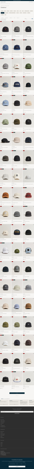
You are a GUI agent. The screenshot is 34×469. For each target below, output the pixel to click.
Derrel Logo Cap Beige (25, 368)
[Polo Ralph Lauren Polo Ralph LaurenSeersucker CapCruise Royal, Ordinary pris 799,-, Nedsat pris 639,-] (17, 306)
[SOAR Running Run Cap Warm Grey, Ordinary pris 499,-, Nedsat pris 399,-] (17, 140)
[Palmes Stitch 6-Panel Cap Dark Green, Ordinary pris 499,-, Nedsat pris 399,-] (28, 66)
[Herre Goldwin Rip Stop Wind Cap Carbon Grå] (28, 213)
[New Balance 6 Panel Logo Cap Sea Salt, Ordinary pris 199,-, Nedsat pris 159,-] (17, 66)
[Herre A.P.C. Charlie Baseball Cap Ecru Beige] (17, 194)
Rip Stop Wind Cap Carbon (26, 221)
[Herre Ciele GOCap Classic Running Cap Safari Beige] (28, 102)
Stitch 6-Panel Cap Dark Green (26, 73)
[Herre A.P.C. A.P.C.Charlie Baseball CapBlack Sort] (28, 120)
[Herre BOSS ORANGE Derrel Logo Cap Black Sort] (5, 360)
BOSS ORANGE (1, 367)
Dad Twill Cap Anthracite (3, 165)
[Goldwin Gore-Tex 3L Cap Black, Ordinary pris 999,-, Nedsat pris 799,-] (17, 159)
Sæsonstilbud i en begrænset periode (17, 0)
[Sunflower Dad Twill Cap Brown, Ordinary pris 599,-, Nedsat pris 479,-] (17, 122)
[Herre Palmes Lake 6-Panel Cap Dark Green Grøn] (5, 120)
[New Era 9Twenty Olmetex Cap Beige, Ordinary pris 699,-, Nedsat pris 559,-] (28, 306)
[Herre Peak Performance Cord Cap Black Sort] (5, 378)
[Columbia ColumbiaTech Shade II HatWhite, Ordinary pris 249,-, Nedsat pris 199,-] (5, 343)
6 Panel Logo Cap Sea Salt (15, 73)
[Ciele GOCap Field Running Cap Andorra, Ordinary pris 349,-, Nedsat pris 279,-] (28, 196)
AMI (0, 35)
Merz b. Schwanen (2, 238)
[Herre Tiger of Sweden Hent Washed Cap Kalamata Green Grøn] (5, 323)
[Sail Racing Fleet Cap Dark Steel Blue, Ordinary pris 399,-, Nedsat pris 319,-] (5, 288)
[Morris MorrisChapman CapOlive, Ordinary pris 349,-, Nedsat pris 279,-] (17, 325)
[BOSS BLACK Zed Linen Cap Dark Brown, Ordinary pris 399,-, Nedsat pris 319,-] (28, 343)
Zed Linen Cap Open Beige (3, 313)
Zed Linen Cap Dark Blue (15, 350)
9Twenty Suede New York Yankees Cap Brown (5, 202)
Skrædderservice (2, 437)
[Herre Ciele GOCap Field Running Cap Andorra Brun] (28, 194)
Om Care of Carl (2, 419)
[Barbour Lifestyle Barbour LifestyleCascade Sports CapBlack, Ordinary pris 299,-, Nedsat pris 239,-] (28, 29)
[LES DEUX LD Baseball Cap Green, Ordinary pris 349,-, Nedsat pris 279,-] (17, 251)
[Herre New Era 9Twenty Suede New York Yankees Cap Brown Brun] (5, 194)
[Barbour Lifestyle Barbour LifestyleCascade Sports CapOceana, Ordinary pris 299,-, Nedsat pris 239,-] (5, 48)
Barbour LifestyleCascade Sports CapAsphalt (15, 36)
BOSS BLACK (1, 312)
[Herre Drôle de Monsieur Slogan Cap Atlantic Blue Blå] (5, 102)
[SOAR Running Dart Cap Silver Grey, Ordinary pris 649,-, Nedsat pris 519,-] (5, 177)
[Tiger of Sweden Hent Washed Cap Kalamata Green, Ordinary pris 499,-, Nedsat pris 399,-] (5, 325)
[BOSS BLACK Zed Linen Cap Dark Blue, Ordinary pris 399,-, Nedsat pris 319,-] (17, 343)
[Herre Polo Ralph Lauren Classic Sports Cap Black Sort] (28, 83)
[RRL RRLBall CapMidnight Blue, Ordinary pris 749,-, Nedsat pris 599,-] (5, 85)
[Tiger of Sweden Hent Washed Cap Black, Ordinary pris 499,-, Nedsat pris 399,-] (28, 233)
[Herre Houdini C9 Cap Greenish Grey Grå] (17, 286)
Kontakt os (2, 432)
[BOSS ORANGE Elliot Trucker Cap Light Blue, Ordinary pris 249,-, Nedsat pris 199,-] (28, 251)
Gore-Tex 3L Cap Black (14, 165)
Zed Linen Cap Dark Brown (26, 350)
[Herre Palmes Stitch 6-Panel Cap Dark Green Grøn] (28, 65)
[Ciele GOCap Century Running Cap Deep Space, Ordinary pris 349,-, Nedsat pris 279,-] (17, 85)
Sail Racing (13, 275)
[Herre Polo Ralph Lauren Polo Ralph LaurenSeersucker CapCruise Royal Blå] (17, 305)
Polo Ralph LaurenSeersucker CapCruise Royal (16, 313)
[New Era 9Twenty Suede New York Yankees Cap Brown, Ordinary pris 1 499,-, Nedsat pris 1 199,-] (5, 196)
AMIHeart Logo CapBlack (3, 36)
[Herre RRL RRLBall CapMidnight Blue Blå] (5, 83)
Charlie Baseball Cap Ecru (15, 202)
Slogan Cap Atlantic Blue (3, 110)
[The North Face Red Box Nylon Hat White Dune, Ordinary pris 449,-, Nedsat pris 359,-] (17, 380)
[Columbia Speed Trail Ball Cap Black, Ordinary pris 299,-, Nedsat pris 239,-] (28, 325)
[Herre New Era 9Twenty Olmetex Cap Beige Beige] (28, 305)
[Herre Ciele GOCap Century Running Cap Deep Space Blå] (17, 83)
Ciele (23, 109)
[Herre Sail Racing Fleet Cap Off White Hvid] (17, 175)
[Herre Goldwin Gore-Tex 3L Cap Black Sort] (17, 157)
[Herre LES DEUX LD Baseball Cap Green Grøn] (17, 249)
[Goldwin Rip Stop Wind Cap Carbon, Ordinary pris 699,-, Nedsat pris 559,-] (28, 214)
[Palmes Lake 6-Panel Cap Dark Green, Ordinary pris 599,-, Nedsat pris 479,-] (5, 122)
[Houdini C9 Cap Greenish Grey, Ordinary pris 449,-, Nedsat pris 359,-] (17, 288)
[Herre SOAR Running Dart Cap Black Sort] (17, 102)
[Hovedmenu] (32, 1)
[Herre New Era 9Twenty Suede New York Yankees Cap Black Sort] (28, 139)
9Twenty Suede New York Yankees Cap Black (28, 147)
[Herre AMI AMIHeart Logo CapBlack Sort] (5, 28)
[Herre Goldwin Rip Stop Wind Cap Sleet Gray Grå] (28, 286)
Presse (1, 424)
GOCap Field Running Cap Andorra (27, 202)
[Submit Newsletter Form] (32, 411)
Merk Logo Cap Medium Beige (3, 221)
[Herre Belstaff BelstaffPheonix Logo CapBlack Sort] (5, 139)
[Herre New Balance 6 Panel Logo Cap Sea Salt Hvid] (17, 65)
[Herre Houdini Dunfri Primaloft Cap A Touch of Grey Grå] (5, 249)
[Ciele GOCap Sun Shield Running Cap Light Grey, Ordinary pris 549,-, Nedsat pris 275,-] (28, 177)
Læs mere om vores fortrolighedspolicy (17, 413)
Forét (12, 220)
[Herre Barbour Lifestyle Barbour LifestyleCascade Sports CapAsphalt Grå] (17, 28)
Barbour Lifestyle (14, 35)
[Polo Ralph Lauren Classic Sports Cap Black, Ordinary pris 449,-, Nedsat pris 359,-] (28, 85)
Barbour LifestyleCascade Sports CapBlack (28, 36)
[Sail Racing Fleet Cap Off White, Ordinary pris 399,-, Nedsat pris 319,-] (17, 177)
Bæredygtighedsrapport (3, 426)
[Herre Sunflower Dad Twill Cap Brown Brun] (17, 120)
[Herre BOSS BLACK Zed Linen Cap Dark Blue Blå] (17, 342)
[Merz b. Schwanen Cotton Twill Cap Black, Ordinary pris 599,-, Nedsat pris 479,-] (28, 159)
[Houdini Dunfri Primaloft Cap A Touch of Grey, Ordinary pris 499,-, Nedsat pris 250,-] (5, 251)
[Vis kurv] (31, 2)
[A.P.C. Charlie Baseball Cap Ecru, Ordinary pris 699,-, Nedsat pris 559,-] (17, 196)
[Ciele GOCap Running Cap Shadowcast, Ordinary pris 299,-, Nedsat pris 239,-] (28, 48)
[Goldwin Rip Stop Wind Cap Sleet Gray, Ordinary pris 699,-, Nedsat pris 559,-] (28, 288)
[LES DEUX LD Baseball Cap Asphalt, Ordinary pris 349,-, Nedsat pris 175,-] (28, 380)
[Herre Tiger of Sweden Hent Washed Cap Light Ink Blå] (5, 268)
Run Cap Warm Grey (14, 147)
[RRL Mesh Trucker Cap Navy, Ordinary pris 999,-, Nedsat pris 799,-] (17, 233)
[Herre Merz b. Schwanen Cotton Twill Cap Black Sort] (28, 157)
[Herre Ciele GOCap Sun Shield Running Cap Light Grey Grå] (28, 175)
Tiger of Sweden (25, 238)
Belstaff (1, 146)
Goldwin (24, 220)
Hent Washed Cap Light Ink (3, 276)
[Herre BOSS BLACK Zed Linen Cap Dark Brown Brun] (28, 342)
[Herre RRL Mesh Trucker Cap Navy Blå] (17, 231)
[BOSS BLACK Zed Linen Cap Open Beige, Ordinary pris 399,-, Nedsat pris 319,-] (5, 306)
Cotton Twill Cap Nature (3, 239)
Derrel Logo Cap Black (3, 368)
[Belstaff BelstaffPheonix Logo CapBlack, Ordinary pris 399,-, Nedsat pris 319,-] (5, 140)
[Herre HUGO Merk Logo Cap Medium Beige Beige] (5, 213)
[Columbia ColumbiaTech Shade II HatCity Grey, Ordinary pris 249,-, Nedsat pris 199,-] (5, 66)
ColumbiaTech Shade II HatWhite (4, 350)
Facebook (2, 443)
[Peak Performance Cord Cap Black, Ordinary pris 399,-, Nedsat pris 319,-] (5, 380)
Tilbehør (2, 14)
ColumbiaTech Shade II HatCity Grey (4, 73)
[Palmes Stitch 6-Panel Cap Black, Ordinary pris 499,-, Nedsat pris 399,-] (28, 269)
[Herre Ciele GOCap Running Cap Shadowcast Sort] (28, 46)
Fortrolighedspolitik (3, 425)
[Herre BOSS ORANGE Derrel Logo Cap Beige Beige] (28, 360)
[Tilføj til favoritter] (10, 21)
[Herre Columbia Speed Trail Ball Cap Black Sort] (28, 323)
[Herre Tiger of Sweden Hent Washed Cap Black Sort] (28, 231)
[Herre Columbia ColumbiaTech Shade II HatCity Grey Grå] (5, 65)
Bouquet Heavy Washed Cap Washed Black (17, 221)
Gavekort (1, 436)
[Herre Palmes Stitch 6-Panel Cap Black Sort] (28, 268)
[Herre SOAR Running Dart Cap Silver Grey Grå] (5, 175)
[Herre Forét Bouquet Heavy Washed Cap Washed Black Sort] (17, 213)
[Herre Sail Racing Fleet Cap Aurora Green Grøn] (17, 268)
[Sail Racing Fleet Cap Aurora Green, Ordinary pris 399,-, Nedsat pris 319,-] (17, 269)
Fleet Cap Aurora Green (14, 276)
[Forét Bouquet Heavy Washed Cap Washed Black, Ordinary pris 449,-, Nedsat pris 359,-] (17, 214)
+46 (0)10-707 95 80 (3, 454)
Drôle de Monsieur (2, 109)
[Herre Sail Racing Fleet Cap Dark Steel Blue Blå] (5, 286)
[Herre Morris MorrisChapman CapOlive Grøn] (17, 323)
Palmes (24, 72)
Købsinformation (2, 431)
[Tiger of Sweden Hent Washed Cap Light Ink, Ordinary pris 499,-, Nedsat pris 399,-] (5, 269)
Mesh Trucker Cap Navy (14, 239)
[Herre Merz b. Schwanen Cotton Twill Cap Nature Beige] (5, 231)
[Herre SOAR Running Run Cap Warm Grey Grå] (17, 139)
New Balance (13, 72)
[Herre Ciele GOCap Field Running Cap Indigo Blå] (17, 46)
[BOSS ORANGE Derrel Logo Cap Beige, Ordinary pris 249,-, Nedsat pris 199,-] (28, 361)
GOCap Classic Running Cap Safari (27, 110)
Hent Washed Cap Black (26, 239)
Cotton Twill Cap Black (26, 165)
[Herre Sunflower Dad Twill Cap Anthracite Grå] (5, 157)
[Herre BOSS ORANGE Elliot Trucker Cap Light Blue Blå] (28, 249)
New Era (24, 146)
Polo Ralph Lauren (14, 312)
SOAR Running (13, 109)
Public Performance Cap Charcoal (16, 368)
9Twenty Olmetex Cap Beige (26, 313)
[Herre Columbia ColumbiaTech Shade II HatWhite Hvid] (5, 342)
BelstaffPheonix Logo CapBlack (4, 147)
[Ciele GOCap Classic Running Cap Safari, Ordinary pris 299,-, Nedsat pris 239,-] (28, 104)
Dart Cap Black (13, 110)
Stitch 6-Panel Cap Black (26, 276)
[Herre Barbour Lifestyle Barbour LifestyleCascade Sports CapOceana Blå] (5, 46)
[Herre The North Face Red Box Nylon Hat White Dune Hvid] (17, 378)
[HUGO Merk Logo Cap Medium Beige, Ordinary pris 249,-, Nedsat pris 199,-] (5, 214)
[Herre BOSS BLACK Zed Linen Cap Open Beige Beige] (5, 305)
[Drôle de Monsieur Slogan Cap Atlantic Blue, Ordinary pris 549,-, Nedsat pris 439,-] (5, 104)
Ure (5, 14)
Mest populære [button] (27, 18)
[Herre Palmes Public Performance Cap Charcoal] (17, 360)
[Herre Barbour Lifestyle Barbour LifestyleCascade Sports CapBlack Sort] (28, 28)
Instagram (2, 442)
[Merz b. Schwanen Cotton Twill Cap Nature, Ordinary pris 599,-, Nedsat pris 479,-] (5, 233)
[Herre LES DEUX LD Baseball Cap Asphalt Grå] (28, 378)
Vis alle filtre (3, 19)
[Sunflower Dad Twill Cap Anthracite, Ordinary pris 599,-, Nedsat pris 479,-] (5, 159)
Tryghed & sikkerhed (3, 420)
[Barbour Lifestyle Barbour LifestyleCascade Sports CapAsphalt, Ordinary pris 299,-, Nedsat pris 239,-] (17, 29)
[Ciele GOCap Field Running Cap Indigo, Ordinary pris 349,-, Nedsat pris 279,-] (17, 48)
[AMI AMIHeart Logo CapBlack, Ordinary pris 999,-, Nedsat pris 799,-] (5, 29)
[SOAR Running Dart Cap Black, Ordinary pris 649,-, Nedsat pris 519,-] (17, 104)
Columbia (1, 72)
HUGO (0, 220)
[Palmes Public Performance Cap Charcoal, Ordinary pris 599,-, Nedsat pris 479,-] (17, 361)
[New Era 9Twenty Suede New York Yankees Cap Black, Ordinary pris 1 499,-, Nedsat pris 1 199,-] (28, 140)
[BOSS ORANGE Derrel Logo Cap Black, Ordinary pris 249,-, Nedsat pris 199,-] (5, 361)
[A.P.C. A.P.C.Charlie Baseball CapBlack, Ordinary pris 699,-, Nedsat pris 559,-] (28, 122)
